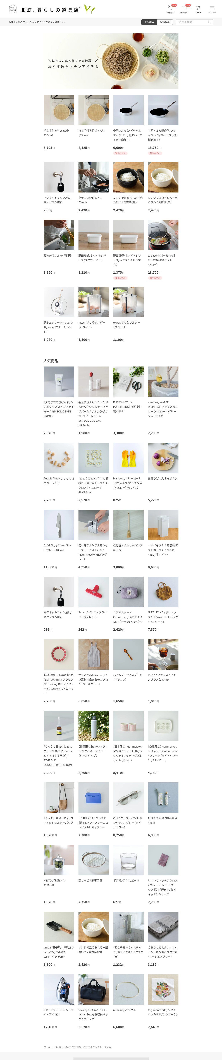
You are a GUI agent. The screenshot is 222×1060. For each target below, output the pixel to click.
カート (198, 12)
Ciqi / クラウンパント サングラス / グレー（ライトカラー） (128, 822)
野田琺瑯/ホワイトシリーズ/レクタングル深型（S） (127, 260)
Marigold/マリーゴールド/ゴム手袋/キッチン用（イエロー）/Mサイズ (127, 482)
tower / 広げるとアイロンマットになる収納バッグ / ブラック (93, 1014)
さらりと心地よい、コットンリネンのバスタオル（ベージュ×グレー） (163, 951)
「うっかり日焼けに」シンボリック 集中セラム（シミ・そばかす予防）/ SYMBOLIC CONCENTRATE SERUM (58, 755)
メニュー (212, 12)
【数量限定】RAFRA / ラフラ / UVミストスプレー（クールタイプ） (93, 750)
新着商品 (170, 12)
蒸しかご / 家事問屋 (90, 880)
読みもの (184, 12)
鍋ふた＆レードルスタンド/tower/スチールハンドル (58, 327)
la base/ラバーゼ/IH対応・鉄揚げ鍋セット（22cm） (161, 260)
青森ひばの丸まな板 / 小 (162, 478)
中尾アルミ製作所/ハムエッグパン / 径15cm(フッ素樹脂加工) (127, 135)
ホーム (47, 1047)
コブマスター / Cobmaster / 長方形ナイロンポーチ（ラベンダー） (128, 616)
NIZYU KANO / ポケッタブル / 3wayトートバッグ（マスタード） (163, 616)
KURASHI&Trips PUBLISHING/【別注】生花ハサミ (127, 406)
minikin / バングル (124, 1010)
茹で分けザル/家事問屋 (58, 255)
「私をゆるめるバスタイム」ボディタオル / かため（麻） (128, 951)
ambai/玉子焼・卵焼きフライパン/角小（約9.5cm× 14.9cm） (59, 951)
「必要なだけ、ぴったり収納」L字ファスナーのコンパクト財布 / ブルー (93, 822)
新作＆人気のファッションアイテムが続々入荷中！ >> (37, 22)
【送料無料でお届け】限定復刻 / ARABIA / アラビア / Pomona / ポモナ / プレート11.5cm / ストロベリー (59, 684)
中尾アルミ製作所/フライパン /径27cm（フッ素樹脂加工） (162, 135)
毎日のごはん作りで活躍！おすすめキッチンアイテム (83, 1047)
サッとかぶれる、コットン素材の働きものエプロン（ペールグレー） (93, 679)
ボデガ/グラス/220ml (126, 880)
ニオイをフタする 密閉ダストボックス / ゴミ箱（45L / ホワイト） (163, 549)
